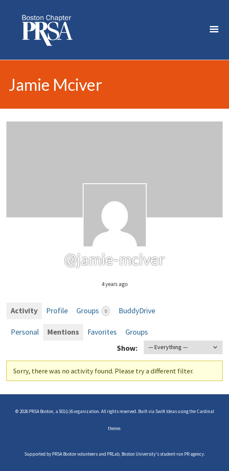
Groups (93, 311)
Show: (127, 348)
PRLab (113, 454)
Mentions (63, 332)
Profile (57, 310)
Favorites (102, 332)
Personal (25, 332)
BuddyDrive (137, 310)
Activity (24, 310)
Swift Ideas (166, 411)
